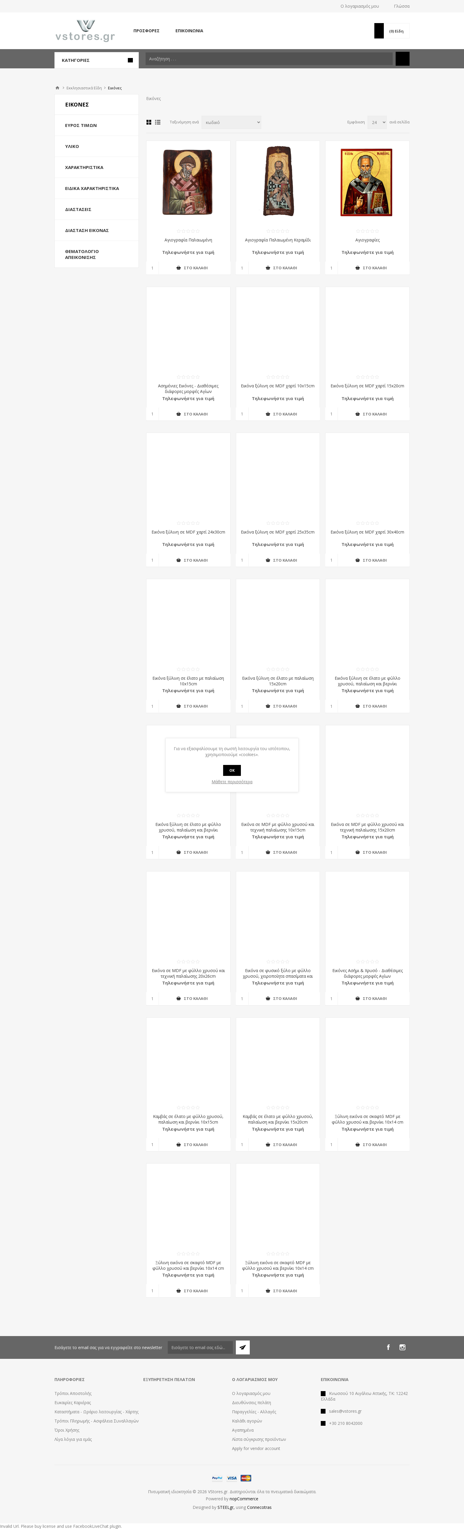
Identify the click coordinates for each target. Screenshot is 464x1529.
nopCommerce (244, 1498)
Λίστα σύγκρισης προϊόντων (259, 1439)
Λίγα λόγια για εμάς (73, 1439)
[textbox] (269, 58)
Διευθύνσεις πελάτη (251, 1402)
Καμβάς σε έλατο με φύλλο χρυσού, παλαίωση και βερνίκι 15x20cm (278, 1119)
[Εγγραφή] (200, 1347)
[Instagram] (402, 1347)
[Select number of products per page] (377, 122)
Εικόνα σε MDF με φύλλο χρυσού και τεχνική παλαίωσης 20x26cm (188, 973)
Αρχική (57, 88)
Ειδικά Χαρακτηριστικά (92, 188)
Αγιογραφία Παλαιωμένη (188, 240)
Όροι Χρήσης (66, 1430)
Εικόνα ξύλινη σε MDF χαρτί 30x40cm (367, 532)
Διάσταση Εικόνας (87, 230)
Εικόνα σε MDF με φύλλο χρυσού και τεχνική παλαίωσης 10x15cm (277, 827)
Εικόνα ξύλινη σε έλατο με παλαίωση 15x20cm (278, 681)
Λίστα (157, 122)
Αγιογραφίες (367, 240)
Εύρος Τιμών (81, 125)
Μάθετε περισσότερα (232, 781)
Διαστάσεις (78, 209)
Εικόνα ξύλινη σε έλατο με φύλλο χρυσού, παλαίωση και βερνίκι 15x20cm (188, 829)
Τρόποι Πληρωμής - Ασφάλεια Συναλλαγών (96, 1421)
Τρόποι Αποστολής (72, 1393)
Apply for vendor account (256, 1448)
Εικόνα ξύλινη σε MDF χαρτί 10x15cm (278, 386)
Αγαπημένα (243, 1430)
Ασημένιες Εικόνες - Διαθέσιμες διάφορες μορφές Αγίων (188, 388)
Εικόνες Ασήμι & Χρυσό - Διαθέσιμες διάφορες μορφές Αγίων (367, 973)
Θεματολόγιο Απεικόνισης (82, 254)
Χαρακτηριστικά (84, 167)
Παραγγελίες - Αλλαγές (254, 1411)
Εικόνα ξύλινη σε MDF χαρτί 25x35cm (278, 532)
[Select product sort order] (231, 122)
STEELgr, (227, 1507)
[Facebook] (388, 1347)
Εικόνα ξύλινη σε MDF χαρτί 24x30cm (188, 532)
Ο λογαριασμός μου (360, 6)
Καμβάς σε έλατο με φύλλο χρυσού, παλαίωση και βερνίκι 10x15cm (188, 1119)
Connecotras (259, 1507)
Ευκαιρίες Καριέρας (72, 1402)
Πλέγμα (149, 122)
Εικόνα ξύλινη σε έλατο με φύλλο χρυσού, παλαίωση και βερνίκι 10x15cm (367, 683)
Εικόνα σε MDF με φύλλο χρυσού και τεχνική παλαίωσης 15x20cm (367, 827)
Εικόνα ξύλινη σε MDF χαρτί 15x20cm (367, 386)
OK (232, 770)
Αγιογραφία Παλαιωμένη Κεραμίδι (278, 240)
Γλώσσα (402, 6)
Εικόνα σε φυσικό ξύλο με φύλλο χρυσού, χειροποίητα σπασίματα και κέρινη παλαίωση (278, 976)
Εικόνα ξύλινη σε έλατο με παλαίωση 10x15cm (188, 681)
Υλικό (72, 146)
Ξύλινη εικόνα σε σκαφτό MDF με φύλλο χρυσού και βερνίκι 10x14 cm (367, 1119)
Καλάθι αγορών (247, 1421)
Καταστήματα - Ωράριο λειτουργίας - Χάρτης (96, 1411)
